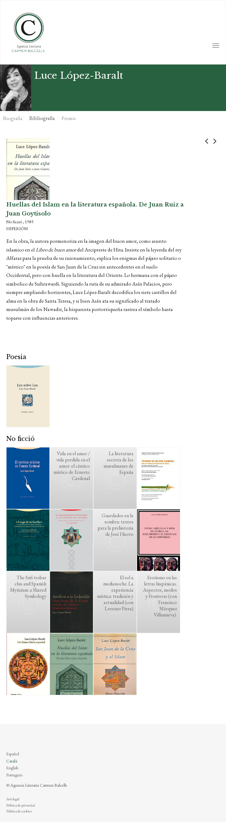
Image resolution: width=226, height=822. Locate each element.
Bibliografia (42, 118)
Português (14, 775)
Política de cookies (19, 811)
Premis (69, 118)
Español (12, 754)
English (12, 768)
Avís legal (12, 799)
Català (11, 761)
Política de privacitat (20, 805)
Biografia (12, 118)
